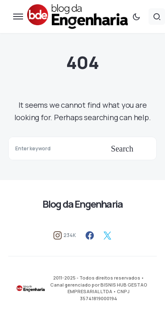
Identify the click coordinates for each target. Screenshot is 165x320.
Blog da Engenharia (82, 204)
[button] (18, 16)
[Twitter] (107, 235)
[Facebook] (90, 235)
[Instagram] (64, 235)
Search (122, 148)
